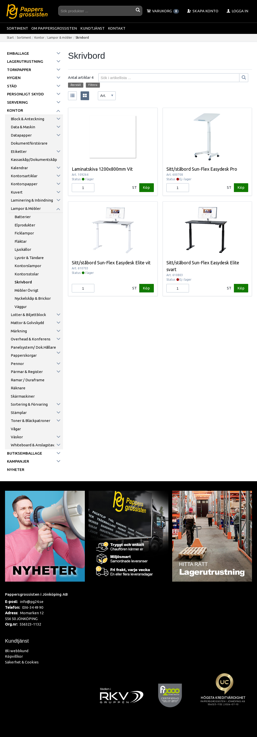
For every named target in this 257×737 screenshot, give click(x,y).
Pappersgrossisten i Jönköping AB (36, 594)
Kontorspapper (24, 184)
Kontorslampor (28, 266)
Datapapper (21, 135)
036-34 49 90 (32, 607)
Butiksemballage (24, 453)
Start (10, 37)
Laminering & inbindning (32, 200)
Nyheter (15, 469)
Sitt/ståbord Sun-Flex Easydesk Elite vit (111, 262)
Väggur (21, 306)
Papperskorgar (24, 355)
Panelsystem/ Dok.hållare (33, 347)
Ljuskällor (23, 249)
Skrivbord (23, 282)
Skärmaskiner (23, 396)
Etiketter (19, 151)
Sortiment (17, 28)
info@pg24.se (31, 601)
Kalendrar (19, 168)
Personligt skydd (25, 94)
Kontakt (116, 28)
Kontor (39, 37)
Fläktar (21, 241)
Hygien (14, 78)
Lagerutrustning (25, 61)
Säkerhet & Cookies (22, 662)
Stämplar (19, 412)
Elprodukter (25, 225)
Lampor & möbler (59, 37)
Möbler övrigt (26, 290)
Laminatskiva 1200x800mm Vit (102, 168)
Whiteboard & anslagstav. (33, 445)
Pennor (17, 363)
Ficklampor (24, 233)
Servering (17, 102)
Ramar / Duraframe (27, 380)
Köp (146, 187)
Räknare (18, 388)
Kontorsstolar (27, 274)
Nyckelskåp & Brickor (33, 298)
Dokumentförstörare (29, 143)
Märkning (19, 331)
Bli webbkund (16, 651)
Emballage (18, 53)
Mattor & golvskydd (27, 323)
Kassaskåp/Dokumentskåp (34, 159)
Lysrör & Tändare (29, 258)
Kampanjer (18, 461)
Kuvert (17, 192)
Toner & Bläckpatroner (30, 420)
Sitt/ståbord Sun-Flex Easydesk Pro (201, 168)
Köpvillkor (14, 656)
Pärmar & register (27, 372)
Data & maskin (23, 127)
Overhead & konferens (30, 339)
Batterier (23, 217)
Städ (12, 86)
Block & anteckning (27, 119)
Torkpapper (19, 70)
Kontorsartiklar (24, 176)
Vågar (16, 429)
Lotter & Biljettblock (28, 315)
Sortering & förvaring (29, 404)
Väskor (17, 437)
